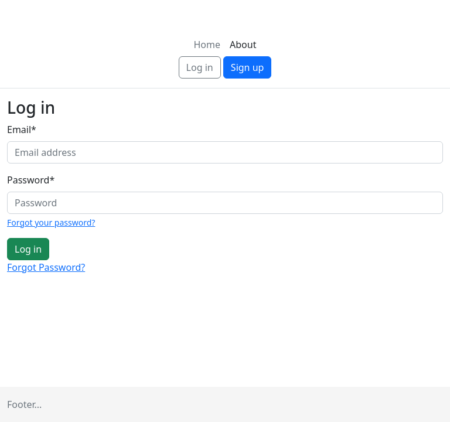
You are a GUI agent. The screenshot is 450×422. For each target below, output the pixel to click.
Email (21, 129)
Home (207, 44)
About (243, 44)
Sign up (247, 67)
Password (30, 179)
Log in (199, 67)
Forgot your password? (51, 222)
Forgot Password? (46, 267)
